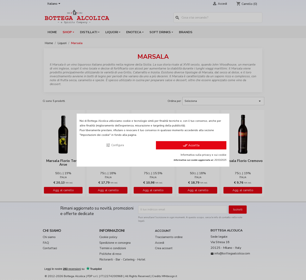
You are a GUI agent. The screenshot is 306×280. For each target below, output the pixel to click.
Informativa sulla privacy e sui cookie (203, 154)
